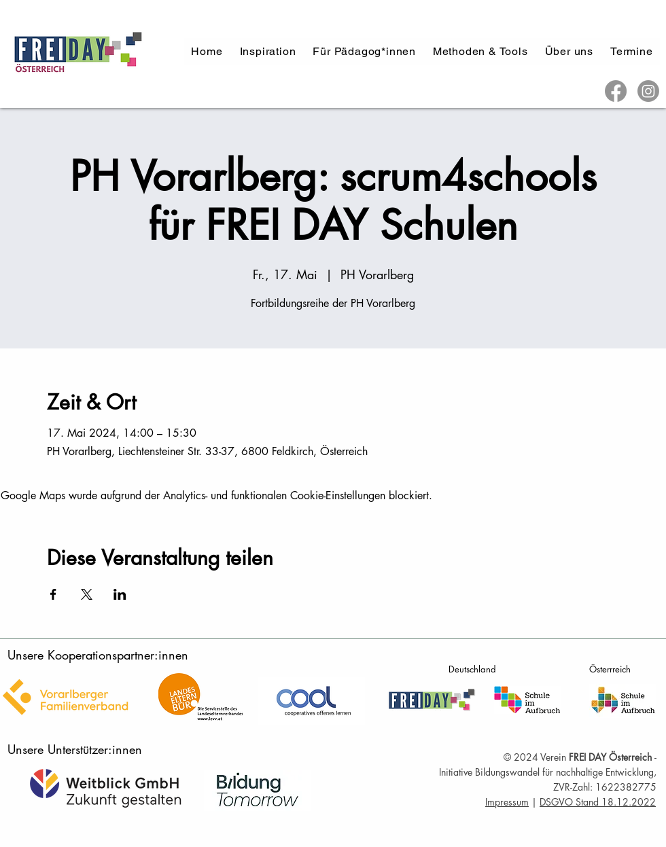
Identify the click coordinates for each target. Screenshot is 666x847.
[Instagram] (648, 91)
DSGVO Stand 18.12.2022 (598, 801)
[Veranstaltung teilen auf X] (86, 594)
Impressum (507, 801)
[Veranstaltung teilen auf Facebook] (53, 594)
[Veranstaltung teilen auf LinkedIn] (119, 594)
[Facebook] (616, 91)
